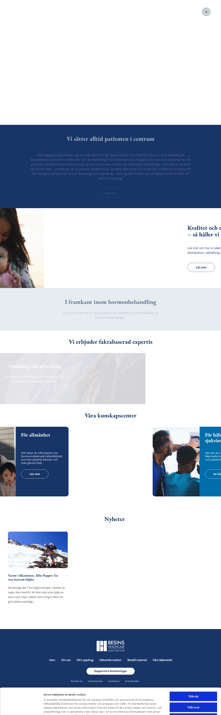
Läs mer (110, 193)
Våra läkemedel (162, 660)
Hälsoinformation (110, 660)
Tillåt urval (193, 682)
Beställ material (137, 660)
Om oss (110, 103)
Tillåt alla (193, 671)
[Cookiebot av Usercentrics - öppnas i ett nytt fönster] (21, 708)
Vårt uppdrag (85, 660)
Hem (52, 660)
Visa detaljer (178, 708)
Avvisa (193, 693)
